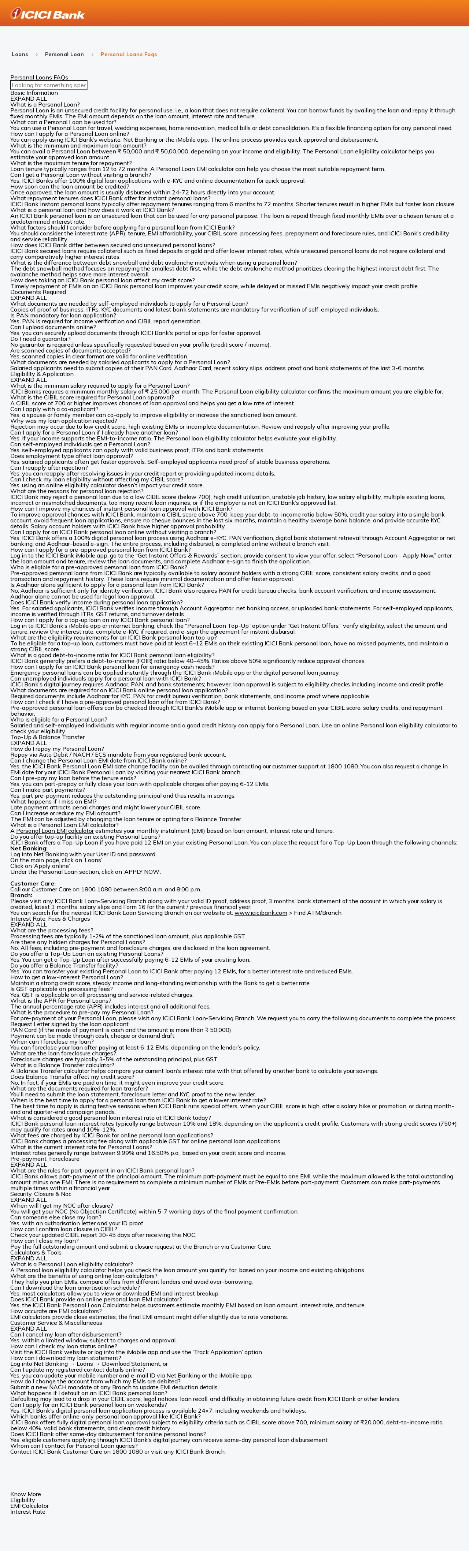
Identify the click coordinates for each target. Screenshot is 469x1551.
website (110, 139)
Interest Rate (27, 1511)
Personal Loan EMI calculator (55, 830)
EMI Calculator (29, 1505)
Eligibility (22, 1499)
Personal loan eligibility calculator (61, 1270)
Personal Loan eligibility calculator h (363, 151)
